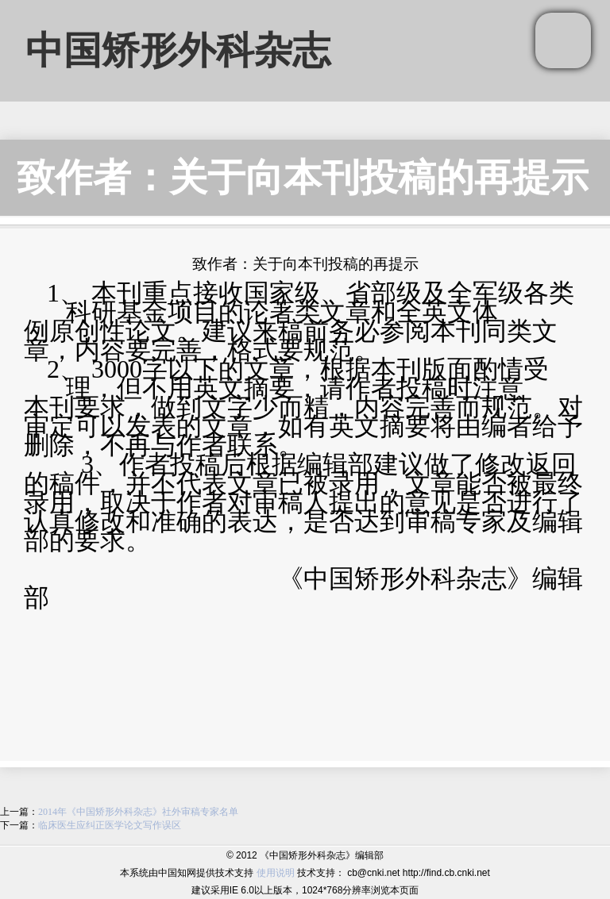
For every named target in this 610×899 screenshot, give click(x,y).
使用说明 (276, 872)
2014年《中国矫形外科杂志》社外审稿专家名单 (138, 811)
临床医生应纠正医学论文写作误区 (109, 825)
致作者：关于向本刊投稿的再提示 (303, 177)
